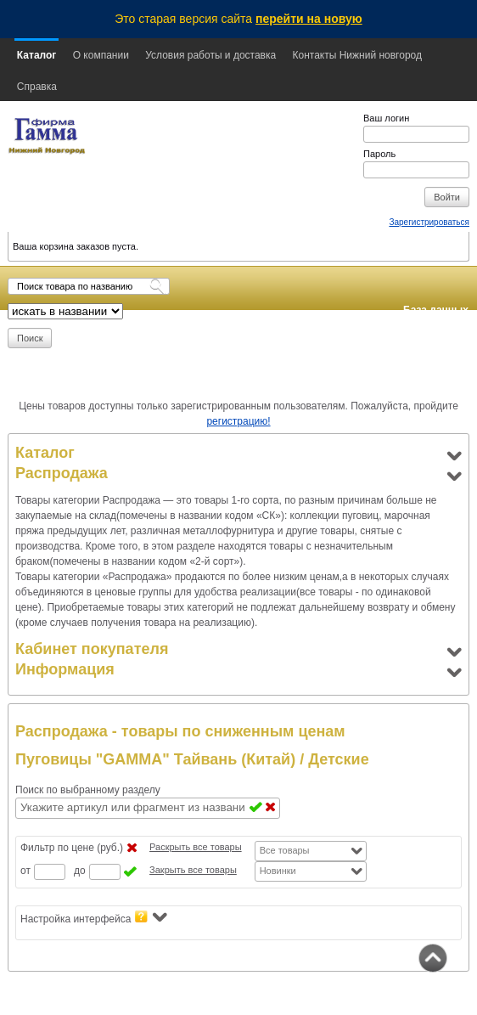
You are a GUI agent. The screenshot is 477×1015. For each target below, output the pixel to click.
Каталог (37, 55)
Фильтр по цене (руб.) (71, 848)
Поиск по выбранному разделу (87, 790)
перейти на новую (308, 18)
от (25, 871)
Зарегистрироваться (429, 222)
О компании (101, 55)
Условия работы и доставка (210, 55)
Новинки (278, 871)
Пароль (379, 154)
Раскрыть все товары (195, 847)
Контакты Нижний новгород (357, 55)
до (80, 871)
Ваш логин (386, 118)
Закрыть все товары (193, 870)
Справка (37, 87)
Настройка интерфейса (93, 918)
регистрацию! (238, 421)
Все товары (285, 850)
